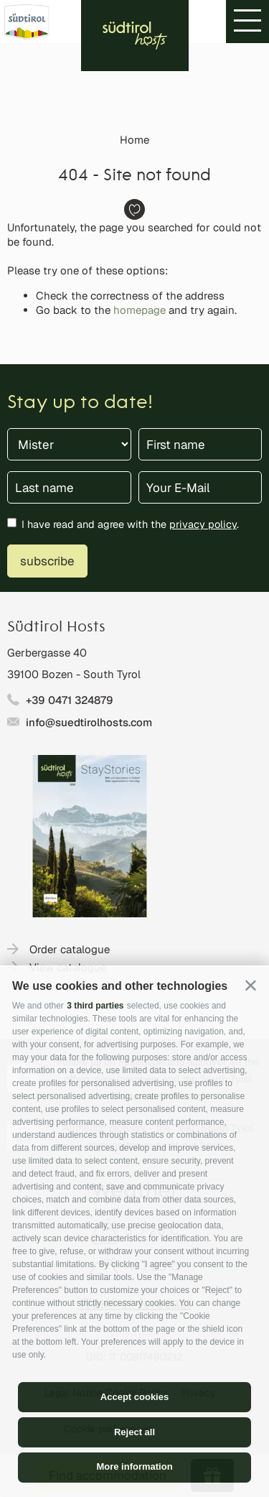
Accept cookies (134, 1396)
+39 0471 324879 (69, 700)
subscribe (47, 561)
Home (134, 140)
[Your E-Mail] (200, 487)
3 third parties (95, 1006)
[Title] (69, 444)
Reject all (134, 1432)
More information (134, 1466)
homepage (139, 310)
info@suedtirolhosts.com (89, 722)
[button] (251, 985)
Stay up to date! (80, 403)
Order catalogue (69, 949)
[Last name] (69, 487)
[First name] (200, 444)
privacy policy (203, 524)
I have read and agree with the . (130, 524)
